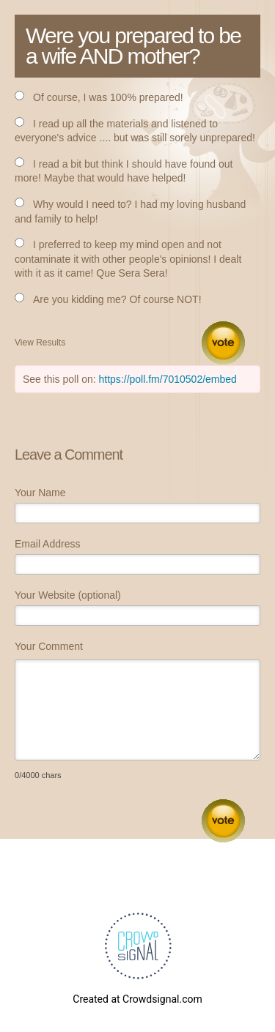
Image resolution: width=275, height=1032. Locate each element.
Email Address (47, 544)
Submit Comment (223, 821)
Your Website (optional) (68, 595)
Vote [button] (223, 343)
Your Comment (49, 646)
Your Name (40, 492)
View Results (40, 342)
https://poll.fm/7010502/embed (168, 379)
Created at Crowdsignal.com (137, 999)
